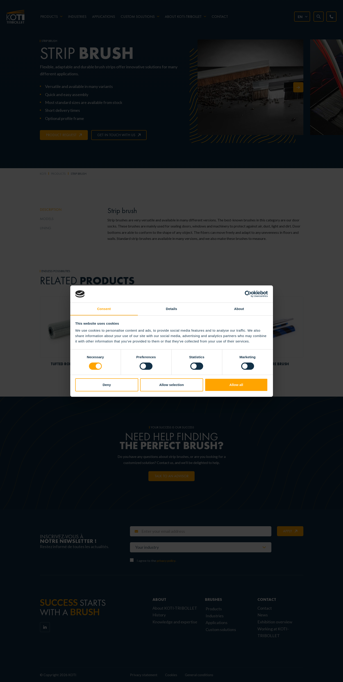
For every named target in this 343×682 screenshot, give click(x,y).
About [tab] (239, 309)
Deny (107, 385)
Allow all (236, 385)
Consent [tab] (104, 309)
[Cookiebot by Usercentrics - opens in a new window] (248, 293)
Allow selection (171, 385)
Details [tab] (171, 309)
